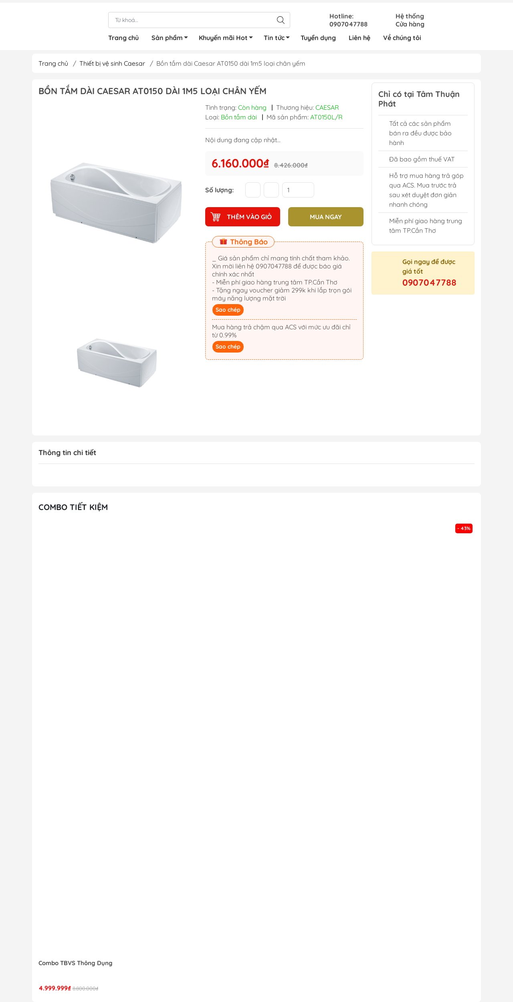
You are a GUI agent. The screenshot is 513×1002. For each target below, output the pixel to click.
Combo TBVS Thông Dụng (75, 963)
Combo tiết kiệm (73, 507)
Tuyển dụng (318, 35)
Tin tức (279, 36)
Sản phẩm (171, 36)
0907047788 (429, 282)
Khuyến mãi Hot (228, 36)
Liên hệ (359, 35)
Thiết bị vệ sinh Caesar (112, 63)
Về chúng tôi (402, 35)
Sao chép (228, 309)
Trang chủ (123, 35)
